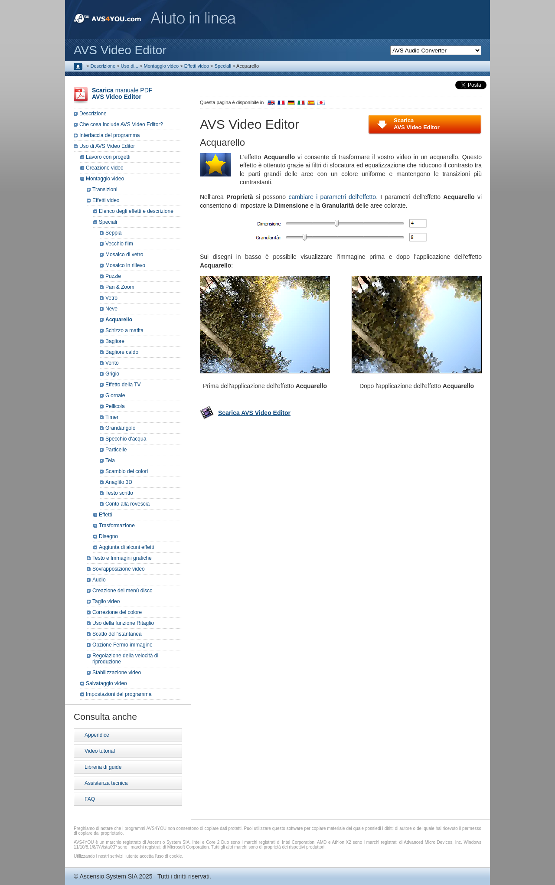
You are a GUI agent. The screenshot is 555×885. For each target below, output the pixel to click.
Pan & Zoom (119, 287)
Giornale (115, 395)
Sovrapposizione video (118, 569)
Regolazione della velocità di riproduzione (125, 659)
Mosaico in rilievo (125, 265)
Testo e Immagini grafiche (122, 558)
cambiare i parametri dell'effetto (332, 196)
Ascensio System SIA (108, 876)
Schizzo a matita (124, 330)
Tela (110, 460)
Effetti (105, 515)
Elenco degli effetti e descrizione (136, 211)
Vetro (111, 298)
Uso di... (129, 66)
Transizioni (105, 189)
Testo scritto (119, 493)
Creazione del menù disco (122, 591)
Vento (112, 363)
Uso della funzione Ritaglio (123, 623)
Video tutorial (100, 751)
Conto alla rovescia (127, 504)
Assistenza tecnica (106, 783)
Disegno (108, 536)
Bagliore (114, 341)
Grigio (112, 374)
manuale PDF (122, 93)
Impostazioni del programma (118, 694)
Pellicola (115, 406)
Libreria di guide (103, 767)
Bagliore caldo (121, 352)
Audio (99, 580)
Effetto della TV (123, 385)
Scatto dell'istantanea (117, 634)
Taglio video (106, 601)
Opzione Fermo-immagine (122, 645)
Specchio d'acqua (125, 439)
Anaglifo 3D (118, 482)
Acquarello (118, 320)
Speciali (223, 66)
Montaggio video (161, 66)
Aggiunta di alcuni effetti (126, 547)
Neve (111, 309)
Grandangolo (120, 428)
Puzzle (113, 276)
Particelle (116, 450)
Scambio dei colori (126, 471)
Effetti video (196, 66)
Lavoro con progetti (108, 157)
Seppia (113, 233)
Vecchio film (119, 244)
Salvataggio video (106, 683)
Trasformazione (117, 526)
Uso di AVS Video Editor (107, 146)
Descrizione (103, 66)
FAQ (90, 799)
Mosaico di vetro (124, 254)
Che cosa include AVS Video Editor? (121, 124)
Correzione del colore (117, 612)
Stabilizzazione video (116, 672)
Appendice (97, 735)
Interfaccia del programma (109, 135)
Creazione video (105, 168)
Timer (111, 417)
